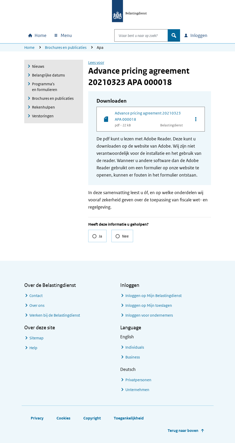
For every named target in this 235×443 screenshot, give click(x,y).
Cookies (63, 418)
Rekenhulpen (43, 107)
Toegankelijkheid (129, 418)
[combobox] (135, 35)
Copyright (92, 418)
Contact (36, 295)
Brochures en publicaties (65, 47)
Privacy (37, 418)
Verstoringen (43, 115)
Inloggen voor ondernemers (149, 315)
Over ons (36, 305)
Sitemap (36, 337)
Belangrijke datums (48, 75)
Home (29, 47)
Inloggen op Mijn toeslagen (148, 305)
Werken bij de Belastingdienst (54, 315)
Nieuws (38, 66)
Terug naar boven (183, 430)
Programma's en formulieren (44, 86)
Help (33, 347)
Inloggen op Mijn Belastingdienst (153, 295)
